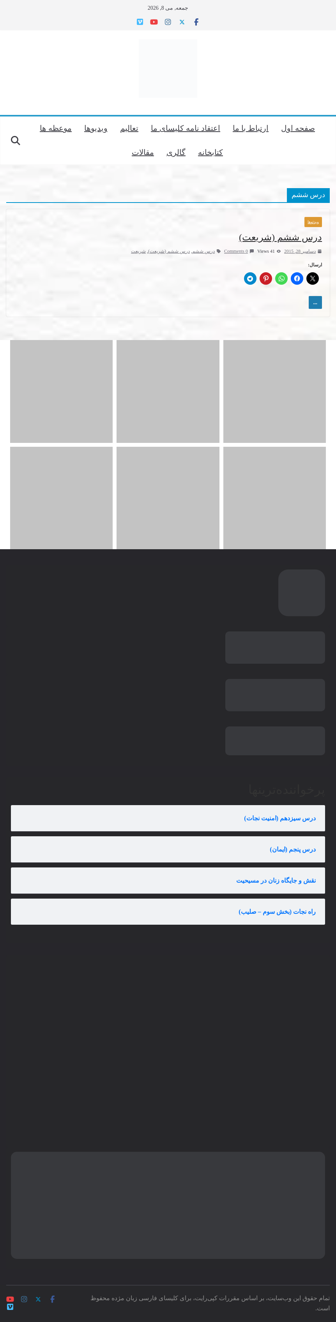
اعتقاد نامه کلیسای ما (185, 128)
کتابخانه (210, 152)
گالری (176, 152)
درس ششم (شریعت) (280, 237)
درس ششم (203, 251)
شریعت (138, 251)
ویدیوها (96, 128)
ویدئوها (313, 222)
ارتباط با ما (251, 128)
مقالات (143, 152)
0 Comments (239, 251)
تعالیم (129, 128)
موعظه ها (56, 128)
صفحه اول (298, 128)
